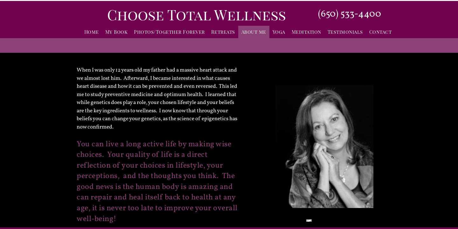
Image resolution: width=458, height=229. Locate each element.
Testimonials (345, 32)
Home (91, 32)
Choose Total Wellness (196, 14)
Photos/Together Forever (169, 32)
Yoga (279, 32)
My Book (116, 32)
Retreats (223, 32)
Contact (380, 32)
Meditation (306, 32)
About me (253, 32)
